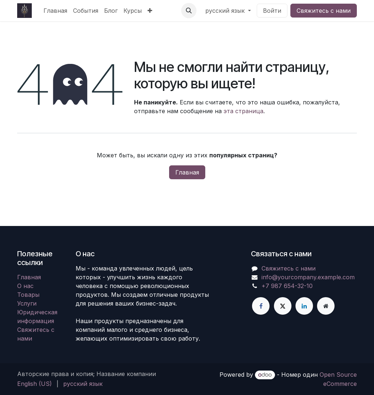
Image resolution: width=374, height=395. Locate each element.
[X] (282, 306)
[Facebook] (261, 306)
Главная (187, 172)
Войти (272, 10)
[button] (188, 10)
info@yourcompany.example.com (308, 277)
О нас (25, 285)
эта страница (243, 111)
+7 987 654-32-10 (287, 285)
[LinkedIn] (304, 306)
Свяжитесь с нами (324, 10)
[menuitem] (55, 10)
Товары (28, 294)
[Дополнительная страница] (326, 306)
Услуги (27, 303)
